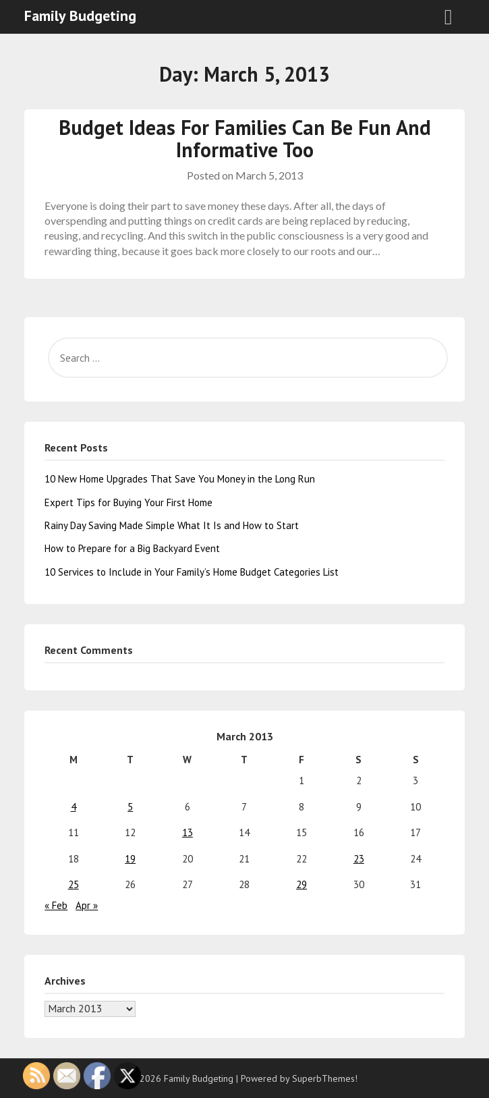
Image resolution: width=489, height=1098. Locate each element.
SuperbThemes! (324, 1078)
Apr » (87, 905)
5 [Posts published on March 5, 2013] (130, 806)
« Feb (56, 905)
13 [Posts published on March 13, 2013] (187, 832)
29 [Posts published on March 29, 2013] (301, 884)
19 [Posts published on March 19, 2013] (130, 858)
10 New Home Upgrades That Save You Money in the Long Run (180, 478)
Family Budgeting (80, 15)
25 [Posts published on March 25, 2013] (73, 884)
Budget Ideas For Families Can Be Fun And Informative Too (245, 138)
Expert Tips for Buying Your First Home (128, 502)
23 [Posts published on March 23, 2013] (358, 858)
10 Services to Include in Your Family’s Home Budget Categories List (192, 572)
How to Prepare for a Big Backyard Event (132, 548)
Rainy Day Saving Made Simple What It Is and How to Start (172, 525)
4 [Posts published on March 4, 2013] (73, 806)
